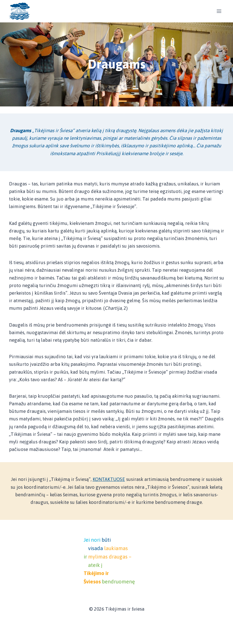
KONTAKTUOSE (109, 479)
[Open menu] (219, 11)
